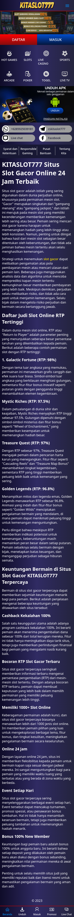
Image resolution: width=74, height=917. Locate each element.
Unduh (22, 911)
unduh (55, 110)
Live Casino (43, 57)
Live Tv (65, 76)
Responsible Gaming (29, 151)
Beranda (7, 911)
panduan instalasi (55, 119)
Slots (28, 56)
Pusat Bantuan (45, 151)
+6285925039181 (17, 129)
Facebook (50, 138)
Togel (46, 76)
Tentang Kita (64, 151)
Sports (65, 56)
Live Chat (66, 911)
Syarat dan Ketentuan (9, 151)
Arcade (9, 76)
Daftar (18, 39)
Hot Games (9, 56)
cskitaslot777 (52, 129)
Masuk (55, 39)
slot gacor (50, 259)
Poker (27, 76)
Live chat (12, 138)
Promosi (51, 911)
